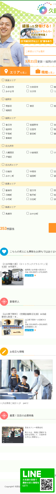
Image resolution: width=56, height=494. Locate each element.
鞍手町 (33, 195)
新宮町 (33, 133)
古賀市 (33, 129)
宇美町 (9, 133)
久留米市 (10, 87)
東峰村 (9, 138)
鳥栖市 (9, 213)
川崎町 (9, 195)
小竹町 (9, 199)
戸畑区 (9, 157)
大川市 (33, 91)
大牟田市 (34, 87)
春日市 (9, 125)
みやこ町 (10, 176)
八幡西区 (10, 152)
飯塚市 (9, 190)
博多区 (9, 106)
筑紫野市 (34, 125)
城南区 (9, 110)
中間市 (33, 171)
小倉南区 (34, 152)
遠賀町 (33, 176)
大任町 (33, 199)
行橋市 (9, 171)
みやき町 (34, 213)
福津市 (9, 129)
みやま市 (10, 91)
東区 (32, 106)
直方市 (33, 190)
